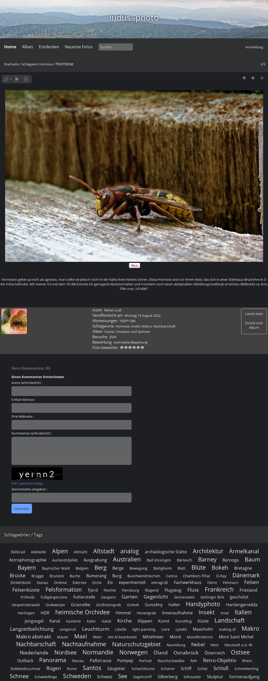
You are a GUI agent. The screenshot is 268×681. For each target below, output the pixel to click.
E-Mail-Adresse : (23, 399)
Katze (106, 621)
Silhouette (192, 676)
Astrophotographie (27, 560)
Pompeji (125, 660)
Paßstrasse (100, 660)
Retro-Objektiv (219, 660)
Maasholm (203, 629)
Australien (127, 559)
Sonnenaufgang (244, 676)
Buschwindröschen (143, 575)
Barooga (230, 560)
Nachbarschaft (164, 326)
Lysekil (181, 629)
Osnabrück (186, 652)
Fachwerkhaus (187, 582)
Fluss (193, 589)
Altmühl (80, 551)
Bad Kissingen (159, 560)
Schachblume (143, 668)
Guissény (154, 604)
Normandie (97, 652)
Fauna (109, 331)
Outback (25, 660)
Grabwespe (55, 604)
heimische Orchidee (82, 612)
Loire (165, 629)
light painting (143, 629)
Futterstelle (84, 597)
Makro (147, 326)
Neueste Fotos (79, 47)
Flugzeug (173, 590)
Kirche (124, 620)
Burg (117, 576)
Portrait (145, 660)
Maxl (80, 636)
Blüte (198, 567)
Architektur (208, 551)
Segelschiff (142, 676)
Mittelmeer (153, 637)
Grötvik (133, 604)
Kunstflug (183, 621)
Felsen (251, 582)
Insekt (135, 326)
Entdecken (49, 47)
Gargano (108, 597)
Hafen (174, 604)
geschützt (239, 597)
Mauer (62, 637)
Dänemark (246, 575)
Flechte (110, 590)
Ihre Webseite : (23, 416)
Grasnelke (80, 604)
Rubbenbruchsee (25, 668)
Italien (243, 612)
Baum (252, 559)
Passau (78, 660)
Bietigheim (162, 568)
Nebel (198, 644)
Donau (42, 582)
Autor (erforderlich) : (27, 382)
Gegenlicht (156, 596)
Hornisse (46, 64)
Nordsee (65, 652)
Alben (27, 47)
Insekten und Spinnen (133, 331)
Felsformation (64, 589)
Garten (130, 596)
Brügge (37, 575)
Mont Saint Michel (236, 637)
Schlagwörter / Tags (23, 535)
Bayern (27, 567)
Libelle (120, 629)
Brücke (18, 575)
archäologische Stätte (166, 552)
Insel (225, 612)
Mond (175, 637)
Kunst (163, 621)
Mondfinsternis (200, 637)
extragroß (159, 582)
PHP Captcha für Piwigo (27, 483)
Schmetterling (246, 668)
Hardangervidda (242, 604)
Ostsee (240, 652)
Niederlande (34, 652)
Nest (215, 644)
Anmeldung (254, 47)
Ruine (72, 668)
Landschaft (230, 620)
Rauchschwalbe (171, 660)
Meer (97, 637)
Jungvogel (34, 621)
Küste (203, 621)
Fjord (93, 590)
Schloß (221, 668)
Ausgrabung (95, 560)
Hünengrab (146, 612)
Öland (161, 652)
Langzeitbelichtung (31, 629)
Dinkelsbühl (20, 582)
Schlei (202, 668)
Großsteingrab (108, 604)
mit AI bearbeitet (122, 637)
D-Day (221, 575)
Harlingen (26, 612)
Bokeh (220, 567)
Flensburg (130, 590)
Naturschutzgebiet (136, 644)
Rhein (247, 660)
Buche (75, 575)
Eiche (97, 582)
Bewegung (138, 568)
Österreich (215, 653)
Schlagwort (30, 64)
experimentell (132, 582)
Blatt (182, 568)
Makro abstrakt (33, 636)
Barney (207, 559)
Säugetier (116, 668)
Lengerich (67, 629)
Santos (92, 668)
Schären (168, 668)
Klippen (145, 621)
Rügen (53, 668)
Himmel (123, 613)
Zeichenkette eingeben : (30, 489)
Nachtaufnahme (84, 644)
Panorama (52, 660)
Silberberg (168, 676)
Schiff (186, 668)
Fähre (212, 582)
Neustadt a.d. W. (238, 644)
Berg (100, 567)
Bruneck (57, 575)
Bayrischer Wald (56, 568)
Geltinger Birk (212, 597)
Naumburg (176, 644)
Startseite (11, 64)
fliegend (152, 590)
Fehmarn (230, 582)
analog (129, 551)
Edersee (80, 582)
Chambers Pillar (196, 575)
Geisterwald (184, 597)
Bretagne (243, 568)
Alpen (60, 551)
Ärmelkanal (244, 551)
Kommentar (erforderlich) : (32, 433)
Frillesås (28, 597)
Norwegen (133, 652)
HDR (45, 613)
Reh (193, 660)
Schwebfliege (46, 676)
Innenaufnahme (177, 613)
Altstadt (103, 551)
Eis (110, 582)
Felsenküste (26, 589)
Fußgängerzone (54, 597)
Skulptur (215, 676)
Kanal (54, 621)
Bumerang (96, 576)
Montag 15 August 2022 (142, 315)
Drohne (60, 582)
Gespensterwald (26, 604)
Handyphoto (203, 604)
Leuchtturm (95, 629)
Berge (118, 568)
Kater (91, 621)
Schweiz (104, 676)
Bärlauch (184, 560)
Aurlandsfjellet (65, 560)
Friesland (248, 590)
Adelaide (38, 551)
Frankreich (219, 589)
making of (227, 629)
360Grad (17, 551)
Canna (171, 575)
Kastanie (73, 621)
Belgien (82, 568)
